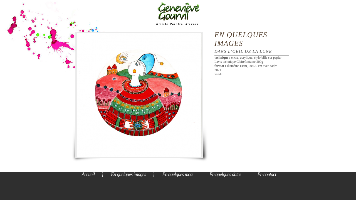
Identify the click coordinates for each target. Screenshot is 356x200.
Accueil (88, 174)
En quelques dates (225, 174)
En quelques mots (177, 174)
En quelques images (240, 39)
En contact (266, 174)
